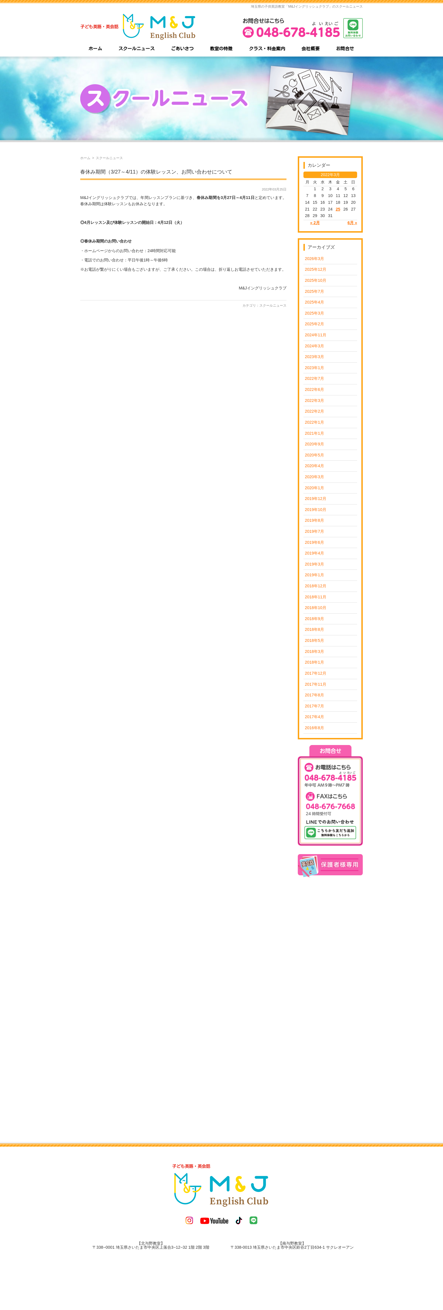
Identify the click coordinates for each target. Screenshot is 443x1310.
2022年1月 (314, 422)
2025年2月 (314, 324)
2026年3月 (314, 258)
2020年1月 (314, 488)
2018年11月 (315, 597)
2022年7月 (314, 378)
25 (338, 209)
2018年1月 (314, 662)
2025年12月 (315, 269)
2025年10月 (315, 280)
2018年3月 (314, 651)
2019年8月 (314, 520)
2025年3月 (314, 313)
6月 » (352, 222)
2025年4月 (314, 302)
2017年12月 (315, 673)
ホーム (85, 158)
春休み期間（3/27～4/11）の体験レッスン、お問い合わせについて (156, 172)
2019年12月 (315, 498)
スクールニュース (272, 305)
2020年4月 (314, 466)
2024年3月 (314, 346)
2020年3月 (314, 477)
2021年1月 (314, 433)
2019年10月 (315, 509)
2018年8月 (314, 629)
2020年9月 (314, 444)
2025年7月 (314, 291)
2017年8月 (314, 695)
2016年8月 (314, 728)
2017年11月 (315, 684)
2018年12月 (315, 586)
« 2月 (315, 222)
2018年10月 (315, 607)
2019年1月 (314, 575)
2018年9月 (314, 618)
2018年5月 (314, 640)
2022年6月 (314, 389)
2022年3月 (314, 400)
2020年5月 (314, 455)
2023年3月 (314, 356)
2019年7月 (314, 531)
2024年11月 (315, 335)
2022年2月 (314, 411)
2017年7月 (314, 706)
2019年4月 (314, 553)
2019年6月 (314, 542)
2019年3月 (314, 564)
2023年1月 (314, 367)
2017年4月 (314, 716)
